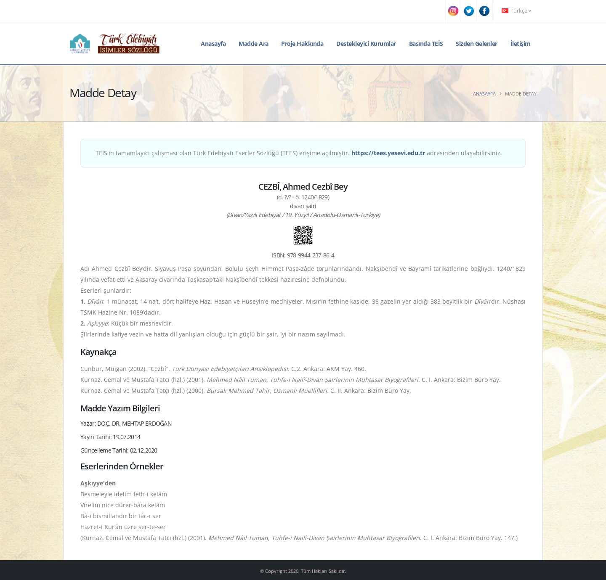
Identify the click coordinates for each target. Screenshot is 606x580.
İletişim (520, 44)
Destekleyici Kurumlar (366, 44)
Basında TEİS (426, 44)
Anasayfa (213, 44)
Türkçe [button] (516, 10)
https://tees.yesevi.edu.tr (388, 153)
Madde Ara (253, 44)
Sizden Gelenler (476, 44)
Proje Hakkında (302, 44)
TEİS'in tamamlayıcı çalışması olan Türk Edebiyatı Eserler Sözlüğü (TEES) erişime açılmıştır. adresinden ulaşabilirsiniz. (299, 153)
